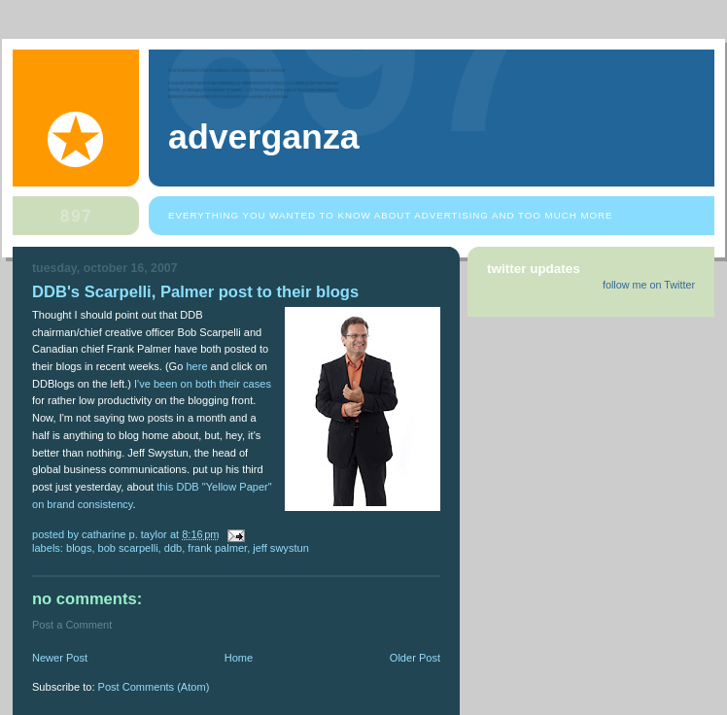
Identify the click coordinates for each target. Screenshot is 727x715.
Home (239, 658)
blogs (78, 548)
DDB (173, 548)
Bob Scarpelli (128, 548)
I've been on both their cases (202, 384)
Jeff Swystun (281, 548)
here (196, 366)
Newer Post (59, 658)
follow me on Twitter (649, 284)
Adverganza (264, 137)
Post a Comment (72, 624)
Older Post (415, 658)
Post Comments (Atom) (154, 687)
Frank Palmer (217, 548)
